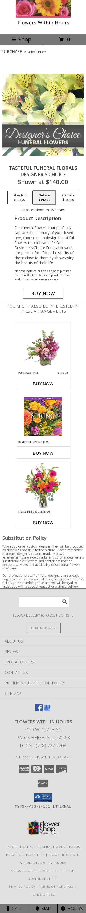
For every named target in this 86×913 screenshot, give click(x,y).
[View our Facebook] (39, 709)
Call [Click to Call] (14, 908)
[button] (43, 797)
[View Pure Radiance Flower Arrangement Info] (43, 346)
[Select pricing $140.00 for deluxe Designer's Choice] (44, 197)
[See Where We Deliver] (43, 628)
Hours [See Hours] (72, 908)
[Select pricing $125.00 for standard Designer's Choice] (20, 197)
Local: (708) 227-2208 (43, 745)
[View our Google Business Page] (47, 709)
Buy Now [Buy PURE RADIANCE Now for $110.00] (43, 384)
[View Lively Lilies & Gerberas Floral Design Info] (43, 486)
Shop (21, 39)
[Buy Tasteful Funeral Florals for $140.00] (43, 293)
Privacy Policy (22, 887)
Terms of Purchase (56, 887)
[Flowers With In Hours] (43, 27)
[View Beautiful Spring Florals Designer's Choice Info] (43, 416)
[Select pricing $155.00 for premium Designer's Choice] (68, 197)
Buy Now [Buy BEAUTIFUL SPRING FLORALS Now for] (43, 453)
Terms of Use (43, 895)
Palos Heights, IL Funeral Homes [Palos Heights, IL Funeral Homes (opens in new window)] (35, 847)
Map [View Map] (43, 908)
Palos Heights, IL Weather (34, 871)
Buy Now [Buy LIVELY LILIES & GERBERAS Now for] (43, 522)
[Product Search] (44, 602)
